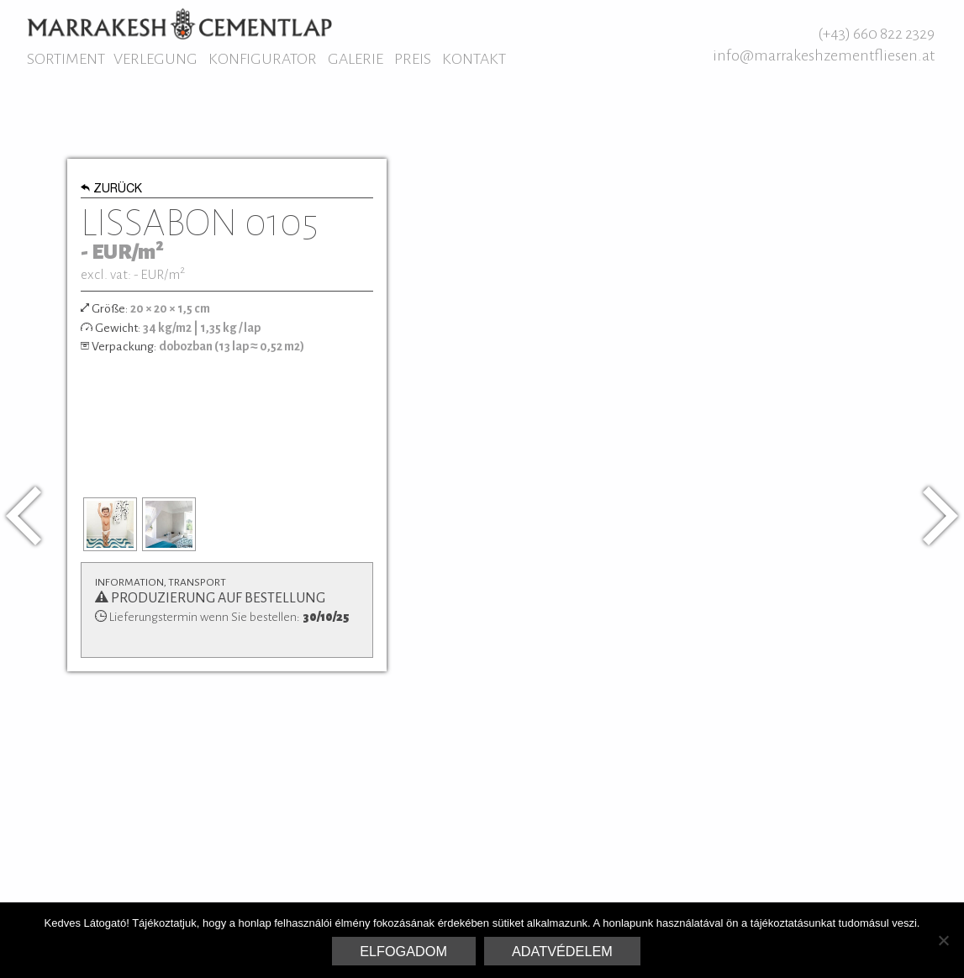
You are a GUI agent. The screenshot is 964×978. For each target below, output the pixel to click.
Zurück (111, 190)
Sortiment (66, 58)
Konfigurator (262, 58)
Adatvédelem (562, 951)
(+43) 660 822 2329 (876, 33)
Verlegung (155, 58)
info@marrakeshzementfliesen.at (824, 55)
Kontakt (474, 58)
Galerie (355, 58)
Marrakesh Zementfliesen (179, 23)
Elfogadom (403, 951)
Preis (412, 58)
